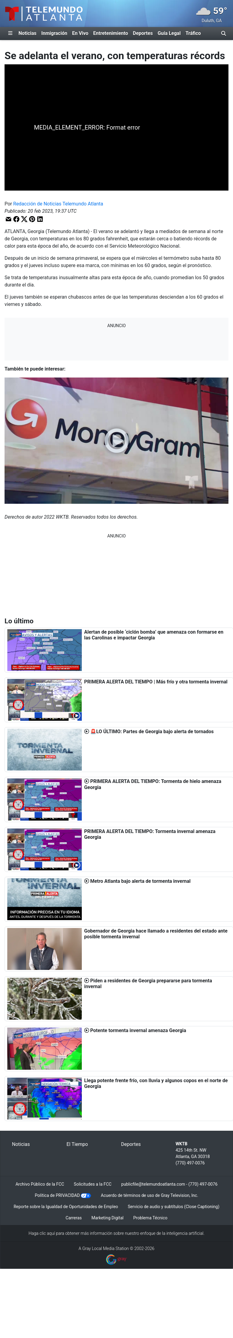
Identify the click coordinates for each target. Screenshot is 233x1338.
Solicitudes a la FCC (93, 1184)
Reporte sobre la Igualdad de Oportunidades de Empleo (66, 1206)
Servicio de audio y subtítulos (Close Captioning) (173, 1206)
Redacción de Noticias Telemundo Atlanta (58, 204)
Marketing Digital (108, 1217)
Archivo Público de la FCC (39, 1184)
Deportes (143, 33)
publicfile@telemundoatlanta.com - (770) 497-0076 (169, 1184)
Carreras (74, 1217)
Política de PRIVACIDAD (57, 1195)
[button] (8, 219)
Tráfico (193, 33)
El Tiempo (77, 1144)
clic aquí (47, 1233)
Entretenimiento (110, 33)
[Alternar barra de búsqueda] (223, 33)
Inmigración (54, 33)
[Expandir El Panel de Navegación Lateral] (10, 33)
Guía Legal (169, 33)
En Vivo (80, 33)
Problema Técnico (150, 1217)
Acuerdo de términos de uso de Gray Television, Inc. (149, 1195)
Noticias (27, 33)
